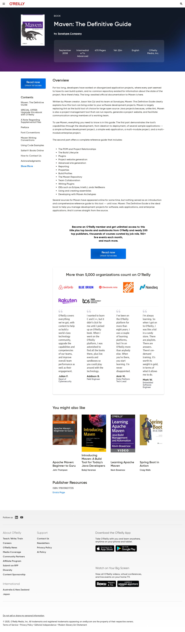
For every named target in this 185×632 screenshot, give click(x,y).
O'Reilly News (10, 547)
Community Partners (14, 556)
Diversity (7, 569)
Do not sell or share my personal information (23, 615)
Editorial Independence (45, 625)
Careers (7, 543)
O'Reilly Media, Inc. (153, 52)
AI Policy (41, 552)
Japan (6, 594)
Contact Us (43, 538)
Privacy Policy (44, 547)
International (11, 584)
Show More (27, 166)
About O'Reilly (12, 532)
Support (42, 532)
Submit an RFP (10, 565)
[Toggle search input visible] (181, 3)
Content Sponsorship (14, 574)
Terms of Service (10, 625)
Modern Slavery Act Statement (72, 625)
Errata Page (59, 492)
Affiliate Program (12, 561)
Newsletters (43, 543)
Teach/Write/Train (13, 538)
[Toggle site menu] (3, 3)
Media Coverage (12, 552)
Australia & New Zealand (16, 589)
